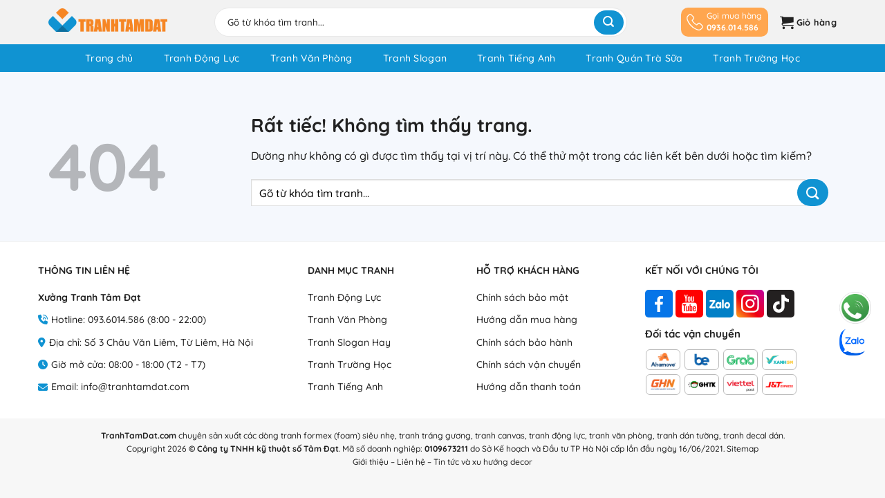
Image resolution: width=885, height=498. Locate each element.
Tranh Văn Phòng (311, 58)
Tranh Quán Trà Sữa (634, 58)
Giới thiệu (371, 461)
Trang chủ (109, 58)
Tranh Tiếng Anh (516, 58)
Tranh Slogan (415, 58)
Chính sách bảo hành (524, 342)
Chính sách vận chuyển (528, 364)
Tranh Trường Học (756, 58)
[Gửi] (608, 22)
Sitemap (742, 448)
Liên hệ (411, 461)
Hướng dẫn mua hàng (526, 319)
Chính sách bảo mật (522, 297)
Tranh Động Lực (202, 58)
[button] (806, 22)
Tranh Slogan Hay (349, 342)
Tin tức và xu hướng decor (483, 461)
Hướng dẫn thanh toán (528, 386)
